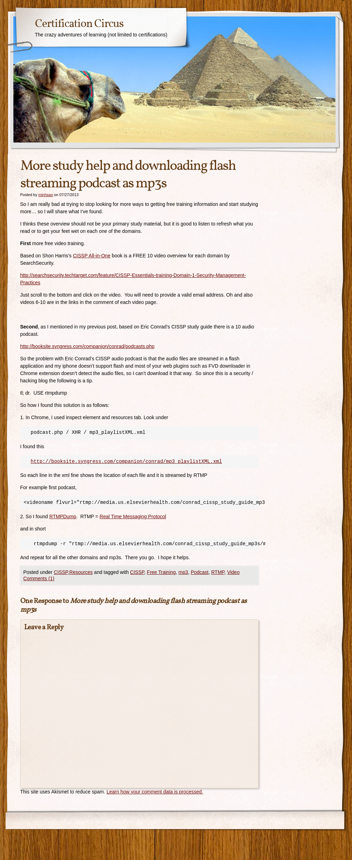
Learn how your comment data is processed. (154, 792)
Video (233, 572)
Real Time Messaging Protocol (132, 516)
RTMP (218, 572)
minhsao (45, 195)
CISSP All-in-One (91, 255)
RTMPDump (62, 516)
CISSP (61, 572)
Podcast (200, 572)
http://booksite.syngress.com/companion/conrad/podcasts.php (87, 346)
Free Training (161, 572)
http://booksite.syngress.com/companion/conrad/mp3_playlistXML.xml (126, 461)
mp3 (183, 572)
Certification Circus (79, 24)
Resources (81, 572)
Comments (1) (39, 578)
